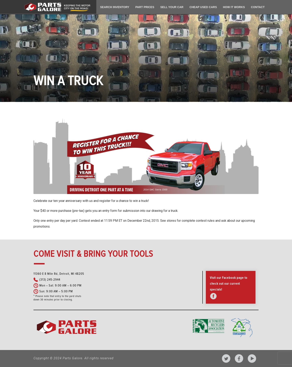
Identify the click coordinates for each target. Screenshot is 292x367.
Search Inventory (114, 7)
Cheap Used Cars (203, 7)
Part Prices (144, 7)
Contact (258, 7)
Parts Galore (72, 358)
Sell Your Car (172, 7)
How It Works (234, 7)
